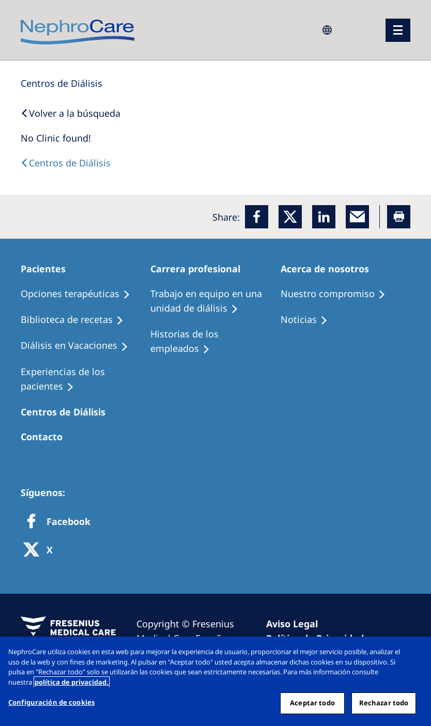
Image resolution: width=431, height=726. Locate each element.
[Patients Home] (48, 268)
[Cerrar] (414, 653)
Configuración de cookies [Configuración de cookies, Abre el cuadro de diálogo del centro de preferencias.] (51, 702)
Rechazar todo (384, 702)
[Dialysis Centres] (61, 83)
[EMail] (357, 216)
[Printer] (398, 216)
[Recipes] (77, 320)
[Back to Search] (70, 113)
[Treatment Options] (80, 294)
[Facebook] (256, 216)
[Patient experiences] (85, 379)
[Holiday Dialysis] (79, 345)
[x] (290, 216)
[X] (41, 551)
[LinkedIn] (323, 216)
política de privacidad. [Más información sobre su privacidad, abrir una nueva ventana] (72, 682)
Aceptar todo (312, 702)
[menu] (398, 30)
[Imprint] (296, 623)
